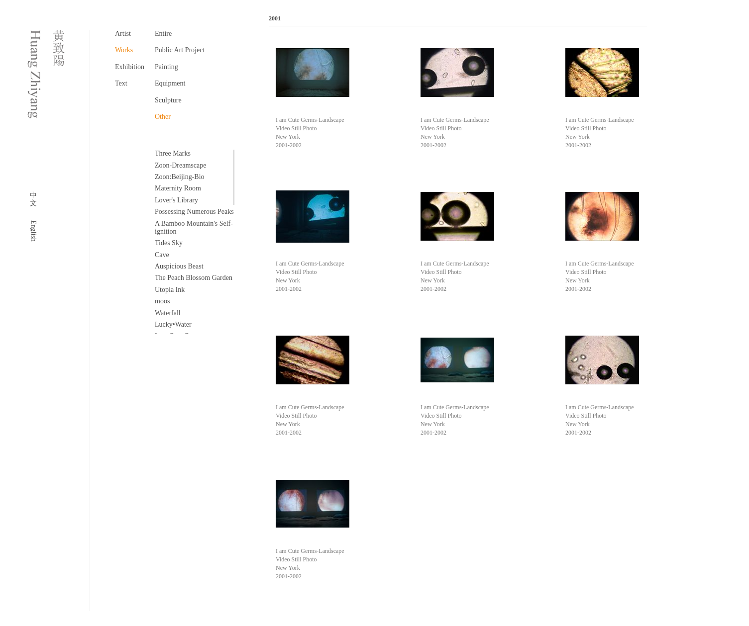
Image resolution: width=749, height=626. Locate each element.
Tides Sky (169, 243)
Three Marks (173, 153)
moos (162, 301)
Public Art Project (180, 50)
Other (163, 116)
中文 (33, 199)
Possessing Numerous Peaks (194, 211)
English (33, 231)
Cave (162, 255)
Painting (166, 67)
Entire (163, 33)
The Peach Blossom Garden (193, 277)
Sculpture (168, 100)
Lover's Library (176, 200)
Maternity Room (178, 188)
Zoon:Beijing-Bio (180, 176)
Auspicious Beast (179, 266)
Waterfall (168, 313)
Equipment (170, 83)
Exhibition (129, 67)
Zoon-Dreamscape (180, 165)
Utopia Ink (170, 289)
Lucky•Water (173, 324)
